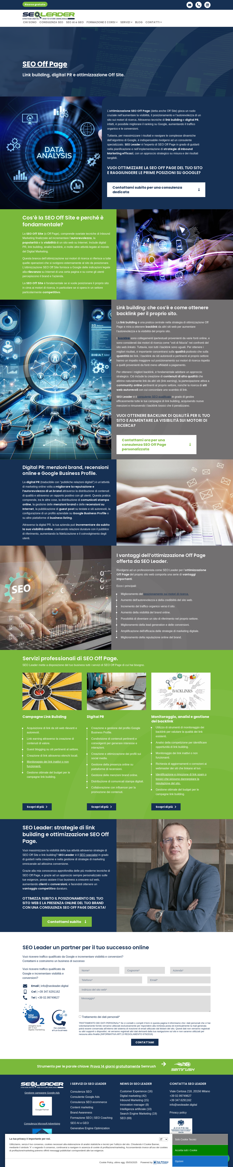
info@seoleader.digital (183, 1104)
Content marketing (81, 1107)
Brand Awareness (81, 1112)
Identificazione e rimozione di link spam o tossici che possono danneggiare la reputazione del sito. (181, 779)
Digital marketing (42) (133, 1095)
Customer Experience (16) (136, 1091)
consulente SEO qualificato (154, 396)
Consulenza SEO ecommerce (88, 1102)
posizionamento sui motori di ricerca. (166, 593)
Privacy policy (178, 1112)
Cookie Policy (106, 1162)
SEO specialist (88, 854)
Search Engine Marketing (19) (138, 1113)
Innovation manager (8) (134, 1104)
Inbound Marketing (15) (134, 1100)
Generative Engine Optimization (90, 1128)
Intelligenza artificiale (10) (136, 1109)
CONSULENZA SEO (51, 22)
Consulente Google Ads (85, 1096)
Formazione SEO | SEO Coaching (91, 1117)
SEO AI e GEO (75, 22)
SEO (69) (126, 1118)
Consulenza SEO (81, 1091)
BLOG (139, 22)
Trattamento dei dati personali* (101, 1016)
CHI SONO (30, 22)
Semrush (148, 1066)
